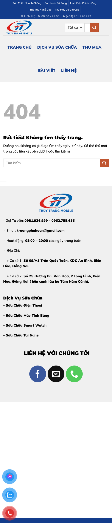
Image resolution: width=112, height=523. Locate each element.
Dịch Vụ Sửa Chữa (57, 47)
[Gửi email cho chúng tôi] (56, 374)
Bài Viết (47, 70)
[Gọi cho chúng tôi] (74, 374)
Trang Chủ (19, 47)
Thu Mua (91, 47)
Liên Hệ (69, 70)
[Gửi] (94, 27)
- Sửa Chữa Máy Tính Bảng (26, 315)
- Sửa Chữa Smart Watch (25, 325)
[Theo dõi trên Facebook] (37, 374)
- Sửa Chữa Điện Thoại (22, 305)
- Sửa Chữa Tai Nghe (21, 335)
